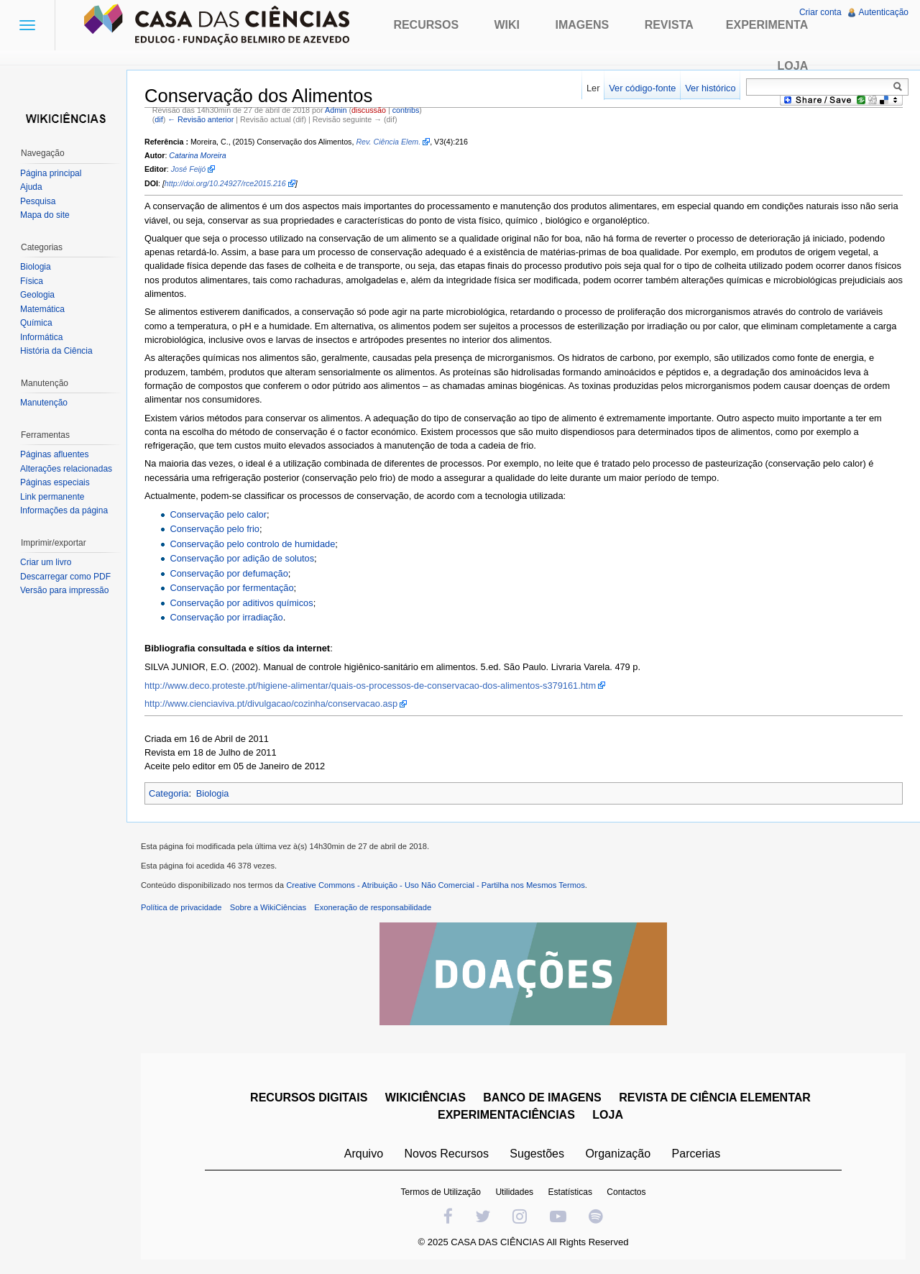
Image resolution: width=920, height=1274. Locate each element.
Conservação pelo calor (218, 514)
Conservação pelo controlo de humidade (252, 544)
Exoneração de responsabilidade (372, 907)
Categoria (169, 793)
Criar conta (820, 12)
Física (31, 281)
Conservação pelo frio (214, 528)
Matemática (42, 309)
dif (158, 119)
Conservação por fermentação (231, 587)
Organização (617, 1153)
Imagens (583, 25)
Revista (669, 25)
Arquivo (363, 1153)
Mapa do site (45, 215)
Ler (593, 88)
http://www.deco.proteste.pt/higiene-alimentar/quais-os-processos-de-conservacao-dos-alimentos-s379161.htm (370, 685)
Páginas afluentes (54, 454)
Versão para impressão (64, 590)
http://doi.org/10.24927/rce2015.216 (225, 183)
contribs (406, 110)
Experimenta (767, 25)
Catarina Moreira (197, 155)
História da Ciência (56, 351)
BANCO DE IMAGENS (542, 1097)
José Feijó (188, 169)
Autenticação (883, 12)
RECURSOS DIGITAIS (308, 1097)
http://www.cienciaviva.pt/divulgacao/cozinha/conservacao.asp (270, 703)
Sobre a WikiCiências (268, 907)
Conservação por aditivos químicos (241, 602)
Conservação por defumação (229, 573)
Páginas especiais (55, 482)
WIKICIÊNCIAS (425, 1097)
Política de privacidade (181, 907)
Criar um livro (45, 562)
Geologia (37, 295)
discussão (368, 110)
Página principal (50, 173)
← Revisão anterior (200, 119)
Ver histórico (710, 88)
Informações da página (64, 510)
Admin (335, 110)
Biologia (212, 793)
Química (36, 323)
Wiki (507, 25)
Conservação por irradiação (226, 617)
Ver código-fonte (642, 88)
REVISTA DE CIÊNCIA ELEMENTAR (715, 1097)
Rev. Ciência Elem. (388, 141)
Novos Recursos (447, 1153)
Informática (41, 337)
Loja (793, 66)
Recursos (426, 25)
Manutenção (44, 403)
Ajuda (31, 187)
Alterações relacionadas (66, 469)
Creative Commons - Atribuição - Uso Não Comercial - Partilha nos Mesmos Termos (435, 885)
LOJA (607, 1115)
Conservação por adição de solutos (242, 558)
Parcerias (696, 1153)
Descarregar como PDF (65, 577)
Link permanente (52, 497)
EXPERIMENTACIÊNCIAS (506, 1115)
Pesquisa (37, 201)
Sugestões (537, 1153)
